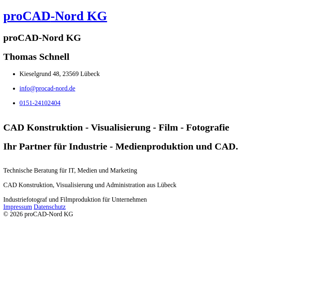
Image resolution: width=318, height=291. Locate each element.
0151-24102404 (39, 102)
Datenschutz (50, 206)
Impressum (17, 206)
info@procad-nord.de (47, 88)
